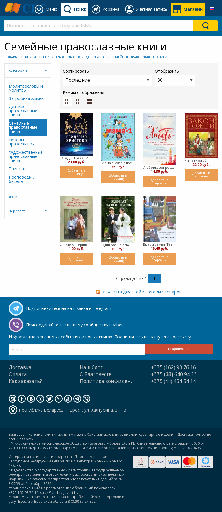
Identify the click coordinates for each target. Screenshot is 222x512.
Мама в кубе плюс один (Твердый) (117, 163)
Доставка (20, 367)
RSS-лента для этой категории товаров (142, 292)
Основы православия (22, 142)
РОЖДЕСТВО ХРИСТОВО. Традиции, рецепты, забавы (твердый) (76, 158)
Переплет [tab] (17, 210)
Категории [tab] (18, 70)
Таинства (18, 168)
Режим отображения (83, 92)
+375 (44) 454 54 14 (173, 381)
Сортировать (107, 77)
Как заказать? (25, 381)
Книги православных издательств (73, 57)
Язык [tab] (13, 196)
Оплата (18, 374)
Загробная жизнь (26, 98)
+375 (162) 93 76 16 (173, 367)
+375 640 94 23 (174, 374)
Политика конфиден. (106, 381)
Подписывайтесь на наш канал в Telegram (68, 308)
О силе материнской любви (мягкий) (76, 244)
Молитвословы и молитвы (26, 88)
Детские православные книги (23, 110)
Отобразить (175, 77)
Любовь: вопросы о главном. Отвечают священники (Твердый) (159, 167)
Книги (30, 57)
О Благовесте (95, 374)
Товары (11, 57)
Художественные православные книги (26, 156)
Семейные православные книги (139, 57)
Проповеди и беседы (22, 179)
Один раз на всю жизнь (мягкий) (117, 245)
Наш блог (91, 367)
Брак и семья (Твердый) (159, 244)
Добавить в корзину (76, 172)
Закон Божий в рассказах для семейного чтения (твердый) (201, 160)
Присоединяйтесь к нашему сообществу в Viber (74, 324)
